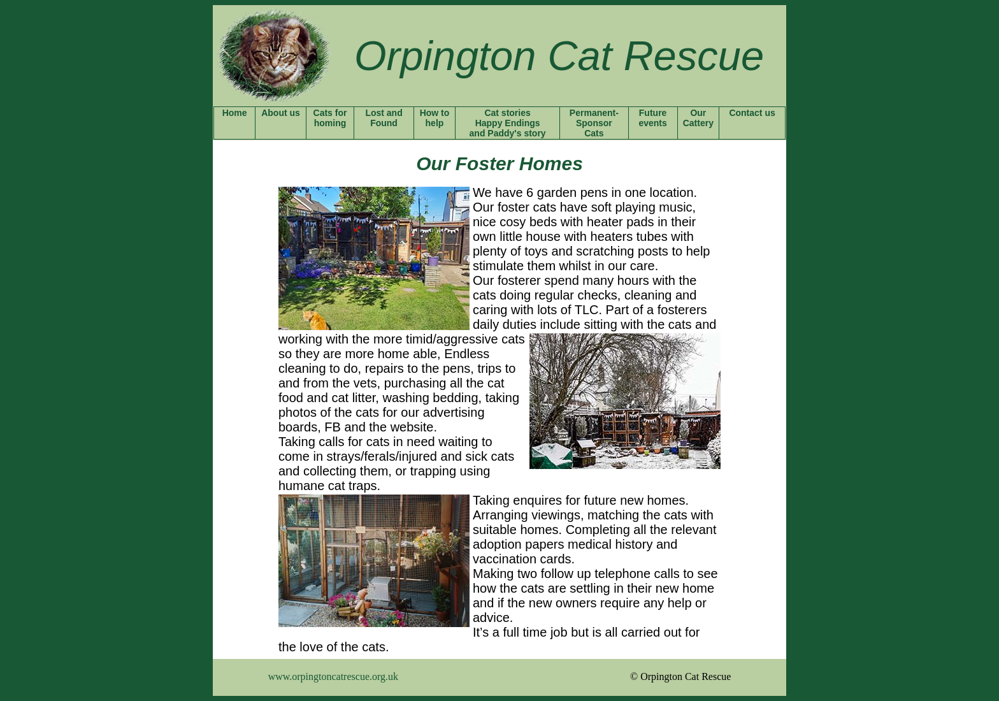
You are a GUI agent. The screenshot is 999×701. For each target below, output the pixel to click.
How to (435, 113)
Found (384, 123)
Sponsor (594, 123)
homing (330, 123)
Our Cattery (698, 118)
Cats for (330, 113)
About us (280, 113)
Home (234, 113)
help (435, 123)
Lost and (383, 113)
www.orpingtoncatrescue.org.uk (333, 676)
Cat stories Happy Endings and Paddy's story (508, 123)
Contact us (752, 113)
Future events (652, 118)
